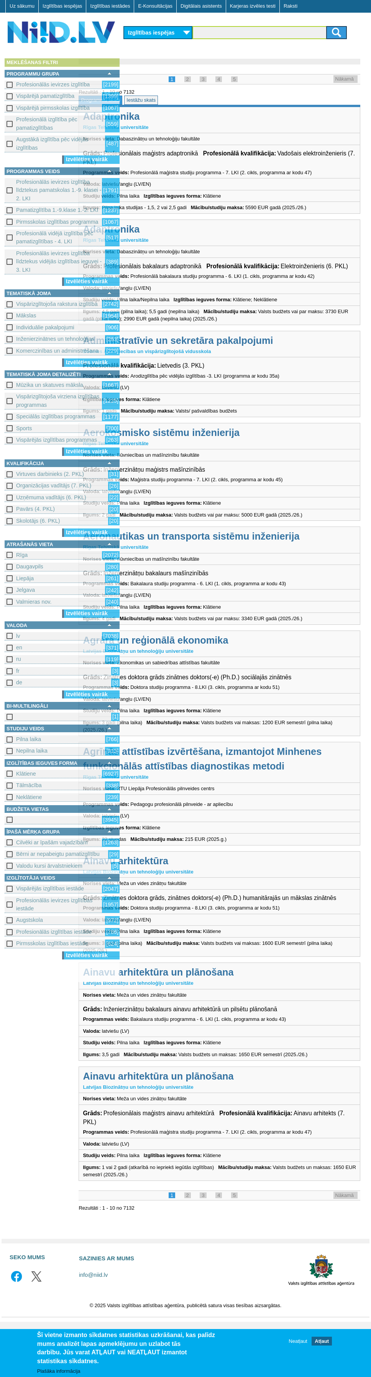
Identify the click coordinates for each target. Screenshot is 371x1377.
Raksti (290, 6)
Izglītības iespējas (62, 6)
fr (18, 671)
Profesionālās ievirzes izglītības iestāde (54, 904)
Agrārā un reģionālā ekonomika (202, 664)
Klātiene (26, 774)
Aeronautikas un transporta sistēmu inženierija (238, 560)
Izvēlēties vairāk (87, 159)
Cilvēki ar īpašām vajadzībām (52, 842)
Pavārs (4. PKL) (35, 509)
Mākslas (26, 315)
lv (18, 636)
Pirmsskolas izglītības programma (57, 222)
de (19, 682)
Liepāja (25, 578)
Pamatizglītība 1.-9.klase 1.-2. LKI (57, 210)
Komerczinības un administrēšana (57, 351)
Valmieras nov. (33, 602)
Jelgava (25, 590)
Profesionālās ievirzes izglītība (53, 84)
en (19, 647)
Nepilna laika (32, 751)
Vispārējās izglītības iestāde (50, 888)
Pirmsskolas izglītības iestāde (52, 943)
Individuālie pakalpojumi (45, 327)
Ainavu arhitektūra (172, 899)
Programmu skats (147, 100)
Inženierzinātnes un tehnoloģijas (55, 339)
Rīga (22, 555)
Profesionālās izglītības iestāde (54, 932)
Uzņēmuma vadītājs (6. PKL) (51, 497)
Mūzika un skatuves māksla (49, 385)
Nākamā (344, 79)
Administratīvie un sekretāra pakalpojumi (225, 364)
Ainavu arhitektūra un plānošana (205, 1019)
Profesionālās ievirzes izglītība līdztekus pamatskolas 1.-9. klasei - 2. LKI (59, 190)
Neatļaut (298, 1341)
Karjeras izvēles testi (253, 6)
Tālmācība (29, 785)
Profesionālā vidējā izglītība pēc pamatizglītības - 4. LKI (54, 237)
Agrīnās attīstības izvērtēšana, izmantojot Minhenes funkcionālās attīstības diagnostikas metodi (237, 790)
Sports (24, 428)
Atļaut (322, 1341)
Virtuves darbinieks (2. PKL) (50, 474)
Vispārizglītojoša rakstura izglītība (57, 304)
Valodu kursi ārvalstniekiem (49, 866)
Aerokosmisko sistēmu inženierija (208, 456)
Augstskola (29, 920)
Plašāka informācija (58, 1371)
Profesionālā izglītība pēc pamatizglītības (46, 123)
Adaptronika (158, 116)
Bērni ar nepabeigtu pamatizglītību (58, 854)
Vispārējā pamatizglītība (45, 96)
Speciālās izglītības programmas (55, 416)
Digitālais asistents (201, 6)
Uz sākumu (22, 6)
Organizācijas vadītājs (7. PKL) (53, 485)
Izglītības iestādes (110, 6)
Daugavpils (29, 566)
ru (18, 659)
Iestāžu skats (188, 100)
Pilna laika (28, 739)
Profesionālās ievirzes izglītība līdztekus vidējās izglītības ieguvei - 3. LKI (59, 261)
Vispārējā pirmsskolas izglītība (53, 108)
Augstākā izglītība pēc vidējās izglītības (52, 143)
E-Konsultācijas (155, 6)
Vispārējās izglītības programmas (56, 440)
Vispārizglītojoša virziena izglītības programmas (57, 400)
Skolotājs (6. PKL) (38, 521)
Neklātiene (29, 797)
